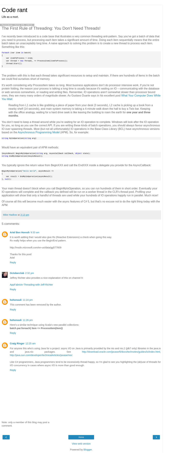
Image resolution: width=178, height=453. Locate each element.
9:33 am (35, 232)
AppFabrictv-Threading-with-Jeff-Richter (31, 284)
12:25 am (30, 343)
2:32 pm (29, 273)
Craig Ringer (17, 343)
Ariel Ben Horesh (20, 232)
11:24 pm (28, 300)
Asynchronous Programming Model (39, 132)
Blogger (88, 449)
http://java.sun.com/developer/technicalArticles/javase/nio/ (41, 355)
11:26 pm (28, 320)
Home (81, 437)
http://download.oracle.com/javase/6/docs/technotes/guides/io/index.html (121, 351)
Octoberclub (17, 273)
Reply (13, 262)
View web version (81, 443)
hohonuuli (16, 300)
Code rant (14, 10)
